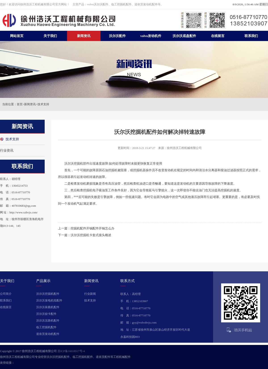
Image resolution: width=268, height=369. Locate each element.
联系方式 (127, 281)
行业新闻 (90, 293)
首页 (20, 104)
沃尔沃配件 (117, 36)
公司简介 (6, 293)
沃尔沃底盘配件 (184, 36)
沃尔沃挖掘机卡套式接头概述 (91, 235)
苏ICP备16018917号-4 (71, 351)
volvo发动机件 (150, 36)
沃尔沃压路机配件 (47, 320)
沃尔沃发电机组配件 (49, 300)
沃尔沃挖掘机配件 (47, 293)
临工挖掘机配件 (46, 327)
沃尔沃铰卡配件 (46, 313)
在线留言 (217, 36)
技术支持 (43, 104)
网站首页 (16, 36)
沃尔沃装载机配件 (47, 307)
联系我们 (251, 36)
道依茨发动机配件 (47, 334)
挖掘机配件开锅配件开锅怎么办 (92, 228)
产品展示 (43, 281)
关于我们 (50, 36)
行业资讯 (6, 150)
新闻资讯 (83, 36)
